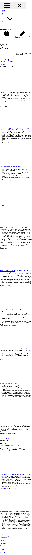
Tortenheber (3, 541)
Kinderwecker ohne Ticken (5, 539)
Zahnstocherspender (4, 543)
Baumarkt (3, 10)
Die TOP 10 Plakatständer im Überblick (6, 60)
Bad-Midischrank (4, 537)
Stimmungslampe (4, 542)
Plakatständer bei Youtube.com (10, 438)
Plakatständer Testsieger (4, 62)
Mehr (9, 21)
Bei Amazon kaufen (3, 180)
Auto (2, 9)
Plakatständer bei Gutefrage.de (10, 437)
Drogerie (3, 11)
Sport (2, 13)
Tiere (2, 14)
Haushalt (3, 12)
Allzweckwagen (4, 540)
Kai (29, 36)
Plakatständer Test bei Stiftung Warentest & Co (7, 61)
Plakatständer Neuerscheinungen (5, 63)
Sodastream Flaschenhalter (5, 536)
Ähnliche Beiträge (3, 64)
